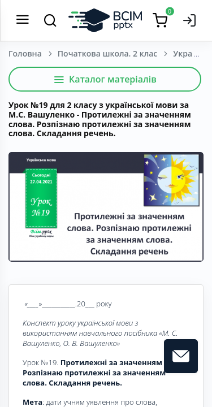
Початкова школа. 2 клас (107, 53)
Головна (25, 53)
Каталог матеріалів (105, 79)
